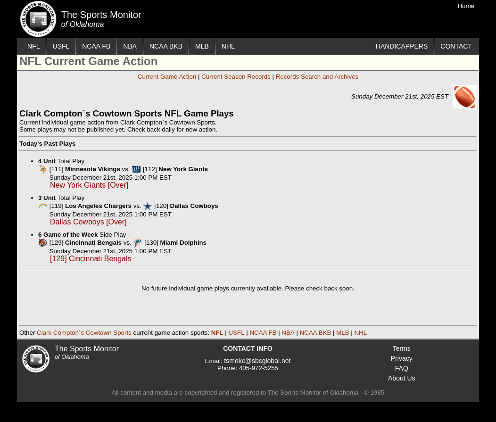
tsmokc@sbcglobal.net (257, 360)
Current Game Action (167, 76)
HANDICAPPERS (402, 46)
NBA (130, 46)
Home (465, 5)
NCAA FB (96, 46)
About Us (401, 378)
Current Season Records (236, 76)
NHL (228, 46)
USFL (60, 46)
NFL (33, 46)
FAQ (401, 368)
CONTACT (456, 46)
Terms (402, 348)
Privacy (402, 358)
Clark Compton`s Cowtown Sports (84, 332)
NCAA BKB (165, 46)
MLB (202, 46)
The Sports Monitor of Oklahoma (38, 19)
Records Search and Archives (317, 76)
